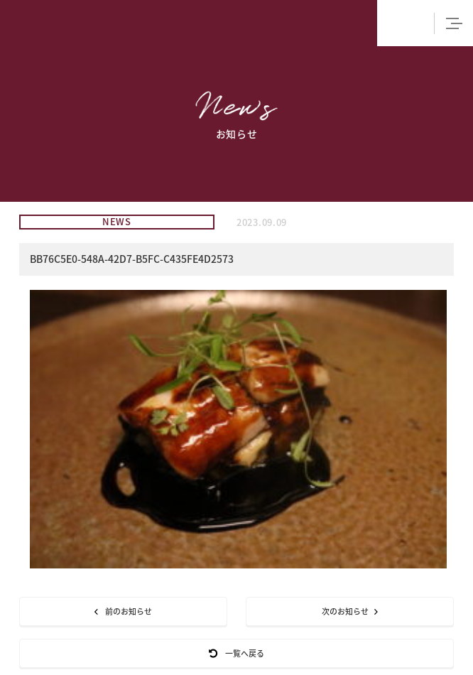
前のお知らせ (123, 611)
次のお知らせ (350, 611)
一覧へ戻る (236, 653)
